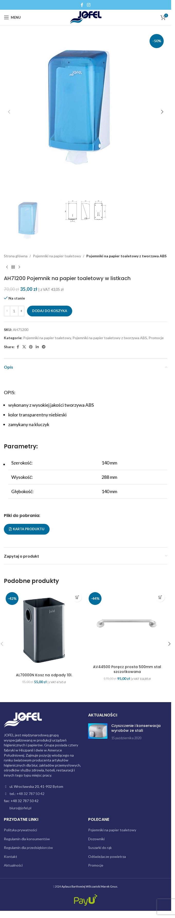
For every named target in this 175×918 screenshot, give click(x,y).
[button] (9, 112)
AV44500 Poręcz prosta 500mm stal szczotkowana (127, 669)
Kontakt (10, 856)
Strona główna (15, 256)
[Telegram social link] (43, 347)
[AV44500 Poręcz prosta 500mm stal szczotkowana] (127, 626)
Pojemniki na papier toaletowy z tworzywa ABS (126, 256)
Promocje (156, 338)
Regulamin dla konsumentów (27, 839)
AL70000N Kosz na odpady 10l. (44, 675)
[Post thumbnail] (97, 731)
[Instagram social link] (88, 5)
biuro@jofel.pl (20, 808)
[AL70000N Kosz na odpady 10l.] (44, 630)
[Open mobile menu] (12, 17)
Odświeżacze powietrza (107, 856)
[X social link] (24, 347)
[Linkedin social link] (37, 347)
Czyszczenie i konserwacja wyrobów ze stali (136, 728)
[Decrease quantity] (7, 311)
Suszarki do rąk (100, 847)
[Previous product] (7, 267)
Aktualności (13, 865)
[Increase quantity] (21, 311)
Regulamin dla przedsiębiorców (28, 847)
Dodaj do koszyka (49, 311)
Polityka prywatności (20, 830)
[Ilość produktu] (14, 311)
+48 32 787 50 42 (30, 793)
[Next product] (19, 267)
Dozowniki (96, 839)
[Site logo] (86, 17)
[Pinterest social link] (30, 347)
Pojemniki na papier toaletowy (57, 256)
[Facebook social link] (82, 5)
